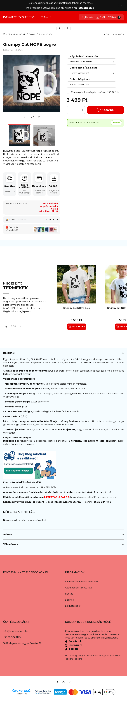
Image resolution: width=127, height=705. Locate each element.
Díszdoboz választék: (13, 229)
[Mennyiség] (76, 110)
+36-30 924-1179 (12, 637)
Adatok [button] (7, 534)
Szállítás (69, 599)
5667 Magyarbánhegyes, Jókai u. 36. (22, 643)
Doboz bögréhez (80, 79)
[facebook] (59, 28)
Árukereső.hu (22, 694)
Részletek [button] (9, 352)
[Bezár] (121, 5)
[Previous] (4, 135)
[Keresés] (87, 17)
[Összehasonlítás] (99, 132)
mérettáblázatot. (84, 8)
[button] (45, 17)
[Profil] (100, 17)
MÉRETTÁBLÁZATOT (56, 497)
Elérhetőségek (73, 605)
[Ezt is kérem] (76, 327)
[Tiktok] (70, 682)
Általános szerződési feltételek (81, 581)
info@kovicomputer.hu (68, 502)
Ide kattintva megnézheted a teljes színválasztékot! (48, 207)
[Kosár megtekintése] (114, 17)
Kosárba (105, 110)
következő (118, 34)
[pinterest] (67, 28)
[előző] (24, 117)
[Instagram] (63, 682)
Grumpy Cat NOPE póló (76, 308)
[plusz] (82, 110)
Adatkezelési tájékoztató (78, 587)
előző (106, 34)
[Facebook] (57, 682)
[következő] (39, 117)
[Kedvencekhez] (91, 132)
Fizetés (69, 593)
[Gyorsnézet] (91, 276)
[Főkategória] (4, 34)
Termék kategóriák (17, 34)
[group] (89, 297)
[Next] (58, 135)
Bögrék (32, 34)
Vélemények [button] (10, 544)
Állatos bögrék (45, 34)
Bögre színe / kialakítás (83, 68)
